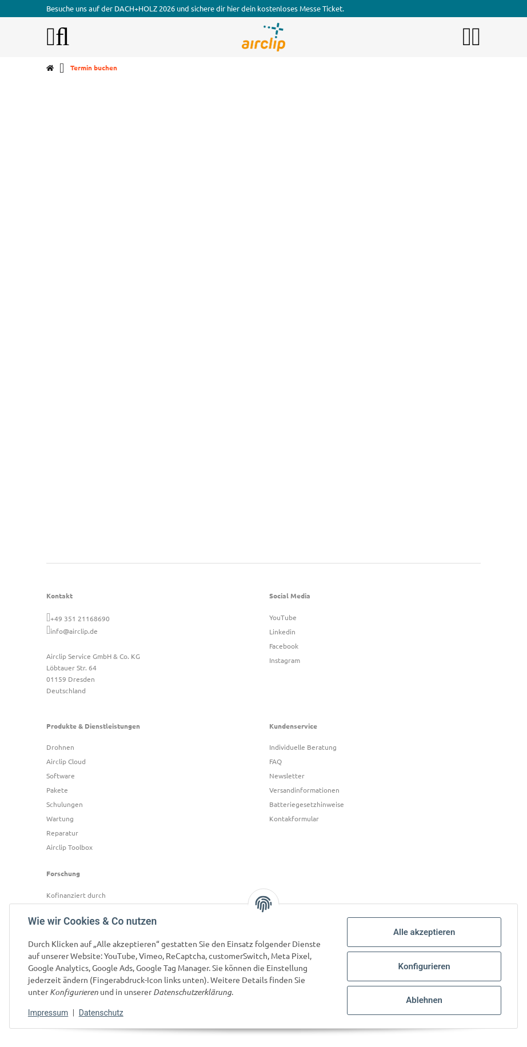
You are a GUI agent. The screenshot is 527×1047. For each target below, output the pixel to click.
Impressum (48, 1012)
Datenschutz (101, 1012)
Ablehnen (424, 1000)
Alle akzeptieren (424, 932)
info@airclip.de (74, 631)
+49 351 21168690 (80, 618)
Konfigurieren (424, 966)
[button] (467, 37)
